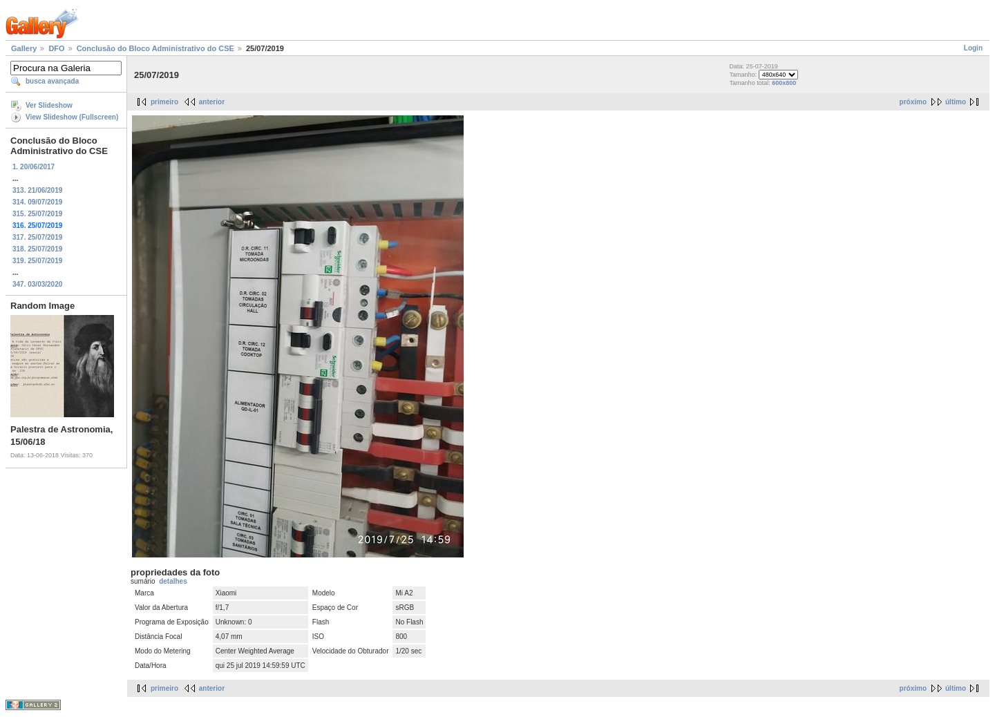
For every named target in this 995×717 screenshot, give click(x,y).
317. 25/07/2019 (37, 237)
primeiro (164, 102)
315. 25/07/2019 (37, 214)
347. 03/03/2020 (37, 284)
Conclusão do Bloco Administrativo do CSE (155, 48)
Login (973, 48)
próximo (913, 102)
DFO (56, 48)
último (955, 102)
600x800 (784, 82)
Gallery (24, 48)
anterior (212, 102)
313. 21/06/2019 (37, 190)
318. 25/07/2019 (37, 249)
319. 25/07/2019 (37, 261)
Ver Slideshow (49, 105)
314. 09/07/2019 (37, 202)
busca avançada (52, 81)
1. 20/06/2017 (33, 167)
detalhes (173, 581)
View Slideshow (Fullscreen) (72, 117)
